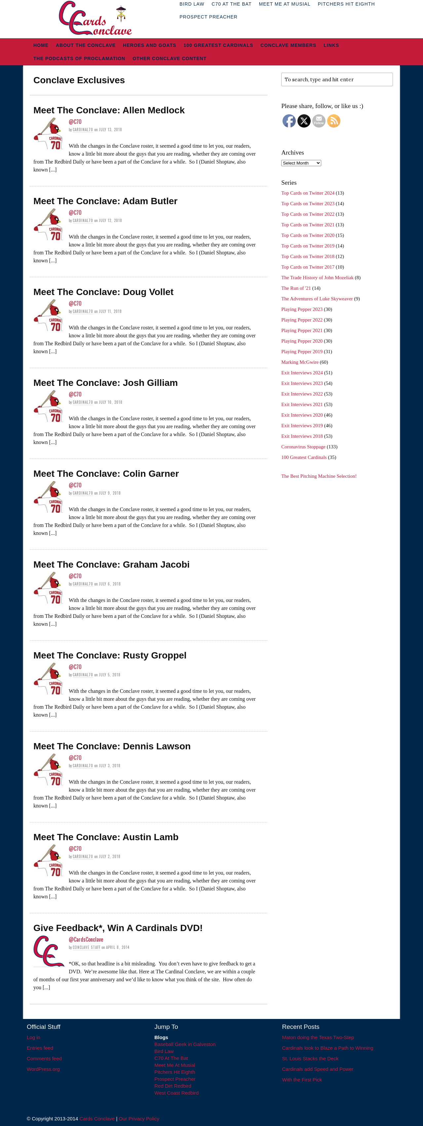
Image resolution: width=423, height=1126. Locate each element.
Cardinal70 (83, 129)
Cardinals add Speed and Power (318, 1069)
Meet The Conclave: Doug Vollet (103, 292)
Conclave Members (288, 45)
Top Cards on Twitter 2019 (307, 245)
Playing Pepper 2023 (302, 309)
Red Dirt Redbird (172, 1086)
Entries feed (40, 1048)
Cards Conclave (97, 1118)
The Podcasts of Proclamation (79, 58)
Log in (33, 1037)
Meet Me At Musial (174, 1065)
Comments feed (44, 1058)
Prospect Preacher (208, 16)
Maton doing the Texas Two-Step (318, 1037)
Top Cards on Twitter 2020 (307, 235)
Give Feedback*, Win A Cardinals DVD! (118, 928)
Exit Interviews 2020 (302, 415)
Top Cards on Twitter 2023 (307, 203)
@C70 (75, 122)
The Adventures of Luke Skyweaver (317, 298)
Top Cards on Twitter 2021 (307, 224)
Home (41, 45)
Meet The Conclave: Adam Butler (105, 201)
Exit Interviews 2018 (302, 436)
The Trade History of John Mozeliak (317, 277)
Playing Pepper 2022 (302, 319)
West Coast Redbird (176, 1093)
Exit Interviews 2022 (302, 393)
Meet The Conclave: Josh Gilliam (105, 383)
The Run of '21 (296, 288)
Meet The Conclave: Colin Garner (106, 474)
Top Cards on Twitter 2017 (307, 267)
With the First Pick (302, 1079)
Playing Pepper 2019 (302, 351)
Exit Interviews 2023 (302, 383)
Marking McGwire (300, 362)
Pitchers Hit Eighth (174, 1072)
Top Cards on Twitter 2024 (307, 193)
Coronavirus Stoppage (303, 446)
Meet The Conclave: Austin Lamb (105, 837)
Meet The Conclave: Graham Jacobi (111, 564)
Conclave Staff (86, 947)
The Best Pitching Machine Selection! (319, 476)
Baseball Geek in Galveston (184, 1044)
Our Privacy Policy (139, 1118)
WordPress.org (43, 1069)
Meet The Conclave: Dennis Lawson (112, 746)
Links (331, 45)
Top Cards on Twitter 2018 (307, 256)
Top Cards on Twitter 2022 (307, 214)
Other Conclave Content (170, 58)
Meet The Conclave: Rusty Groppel (110, 655)
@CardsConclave (86, 939)
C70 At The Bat (171, 1058)
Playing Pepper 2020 (302, 341)
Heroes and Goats (149, 45)
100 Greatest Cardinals (218, 45)
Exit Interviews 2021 (302, 404)
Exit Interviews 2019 (302, 425)
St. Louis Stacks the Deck (310, 1058)
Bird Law (163, 1051)
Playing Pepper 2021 (302, 330)
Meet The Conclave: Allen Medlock (109, 110)
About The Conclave (86, 45)
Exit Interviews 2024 (302, 372)
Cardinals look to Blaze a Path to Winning (327, 1048)
